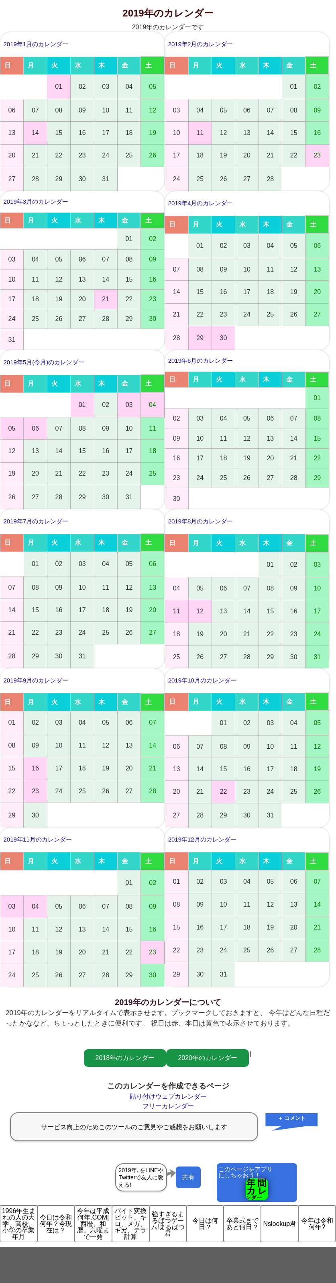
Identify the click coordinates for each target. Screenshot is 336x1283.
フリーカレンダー (168, 1106)
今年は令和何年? (317, 1223)
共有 (188, 1177)
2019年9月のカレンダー (36, 680)
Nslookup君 (279, 1223)
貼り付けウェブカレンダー (168, 1096)
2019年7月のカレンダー (36, 521)
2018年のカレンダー (125, 1057)
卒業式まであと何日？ (242, 1223)
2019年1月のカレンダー (36, 44)
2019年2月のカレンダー (200, 44)
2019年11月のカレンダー (38, 839)
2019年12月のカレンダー (202, 839)
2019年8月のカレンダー (200, 521)
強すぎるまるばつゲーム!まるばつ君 (168, 1224)
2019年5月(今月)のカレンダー (44, 362)
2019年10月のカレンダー (202, 680)
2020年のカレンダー (207, 1057)
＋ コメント (291, 1118)
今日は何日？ (205, 1223)
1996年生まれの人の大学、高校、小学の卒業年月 (19, 1223)
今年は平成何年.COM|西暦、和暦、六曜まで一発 (93, 1223)
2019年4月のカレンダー (200, 203)
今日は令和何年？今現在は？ (56, 1224)
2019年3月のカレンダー (36, 201)
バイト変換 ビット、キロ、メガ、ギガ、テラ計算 (131, 1223)
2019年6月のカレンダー (200, 360)
